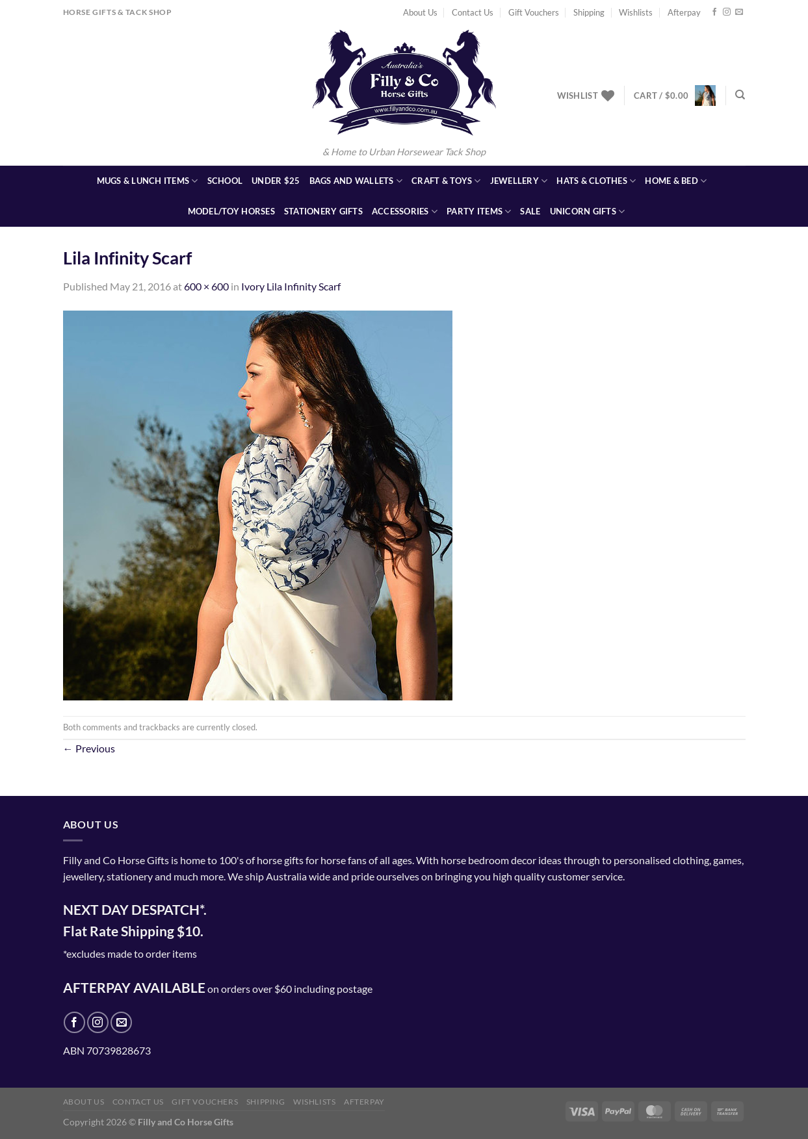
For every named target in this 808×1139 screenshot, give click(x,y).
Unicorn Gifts (587, 211)
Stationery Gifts (323, 211)
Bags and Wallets (356, 181)
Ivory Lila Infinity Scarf (291, 286)
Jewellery (519, 181)
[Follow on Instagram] (727, 12)
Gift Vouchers (533, 12)
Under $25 (276, 180)
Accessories (404, 211)
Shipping (589, 12)
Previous (89, 748)
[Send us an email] (739, 12)
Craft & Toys (446, 181)
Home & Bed (676, 181)
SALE (530, 211)
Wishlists (636, 12)
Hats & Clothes (596, 181)
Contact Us (472, 12)
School (225, 180)
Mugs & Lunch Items (147, 181)
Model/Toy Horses (231, 211)
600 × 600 (206, 286)
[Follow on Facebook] (714, 12)
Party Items (479, 211)
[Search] (740, 95)
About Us (420, 12)
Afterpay (684, 12)
